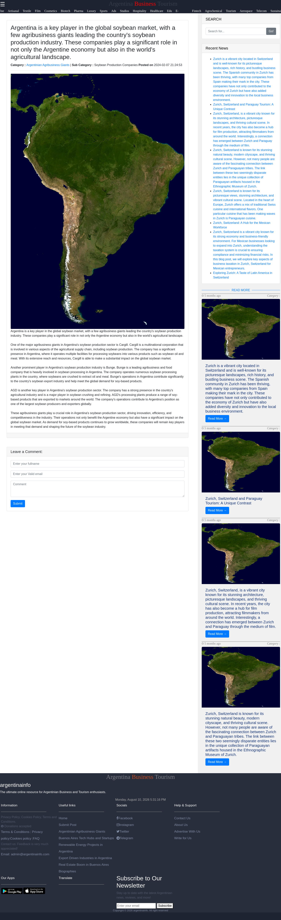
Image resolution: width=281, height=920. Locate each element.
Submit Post (67, 825)
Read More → (217, 418)
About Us (181, 825)
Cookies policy (20, 838)
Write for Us (182, 838)
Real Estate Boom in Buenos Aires (84, 865)
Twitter (122, 831)
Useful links (67, 805)
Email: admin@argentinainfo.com (25, 854)
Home (63, 818)
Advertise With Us (187, 831)
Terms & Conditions (15, 832)
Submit (18, 503)
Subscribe (165, 905)
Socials (121, 805)
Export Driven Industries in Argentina (85, 858)
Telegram (124, 838)
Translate (65, 878)
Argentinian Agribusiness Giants (48, 65)
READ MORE (241, 290)
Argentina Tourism (143, 3)
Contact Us (182, 818)
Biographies (67, 871)
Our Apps (8, 878)
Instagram (125, 825)
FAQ (36, 838)
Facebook (124, 818)
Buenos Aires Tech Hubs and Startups (86, 838)
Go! (271, 31)
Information (9, 805)
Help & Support (185, 805)
